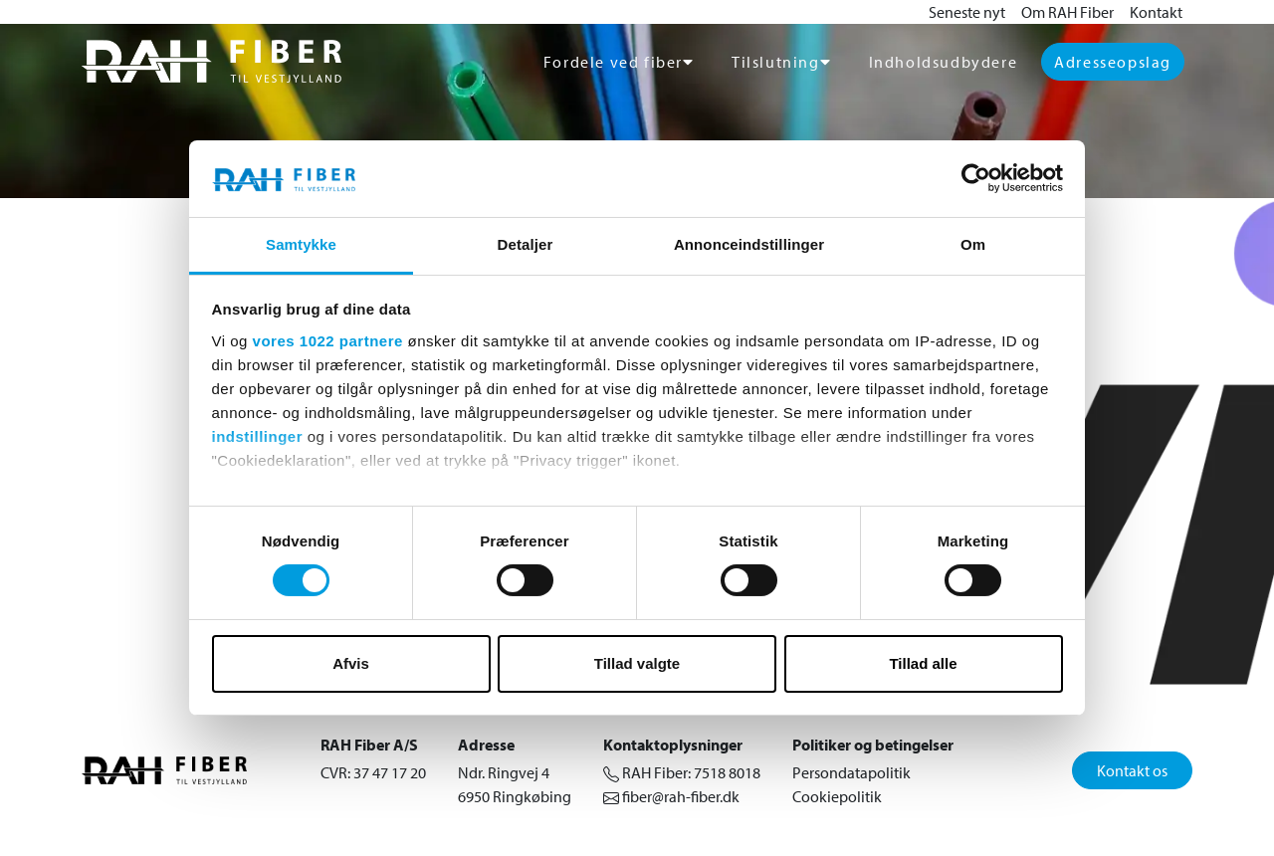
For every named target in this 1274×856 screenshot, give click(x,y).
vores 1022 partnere (328, 340)
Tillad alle (922, 663)
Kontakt (1156, 12)
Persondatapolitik (851, 772)
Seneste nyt (967, 12)
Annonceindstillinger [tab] (749, 244)
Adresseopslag (1112, 62)
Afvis (350, 663)
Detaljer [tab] (525, 244)
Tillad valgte (637, 663)
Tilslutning (776, 62)
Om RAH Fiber (1067, 12)
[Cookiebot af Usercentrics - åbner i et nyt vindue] (976, 178)
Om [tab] (972, 244)
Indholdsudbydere (943, 62)
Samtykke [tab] (301, 244)
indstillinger (258, 436)
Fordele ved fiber (613, 62)
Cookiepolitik (837, 796)
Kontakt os (1132, 770)
